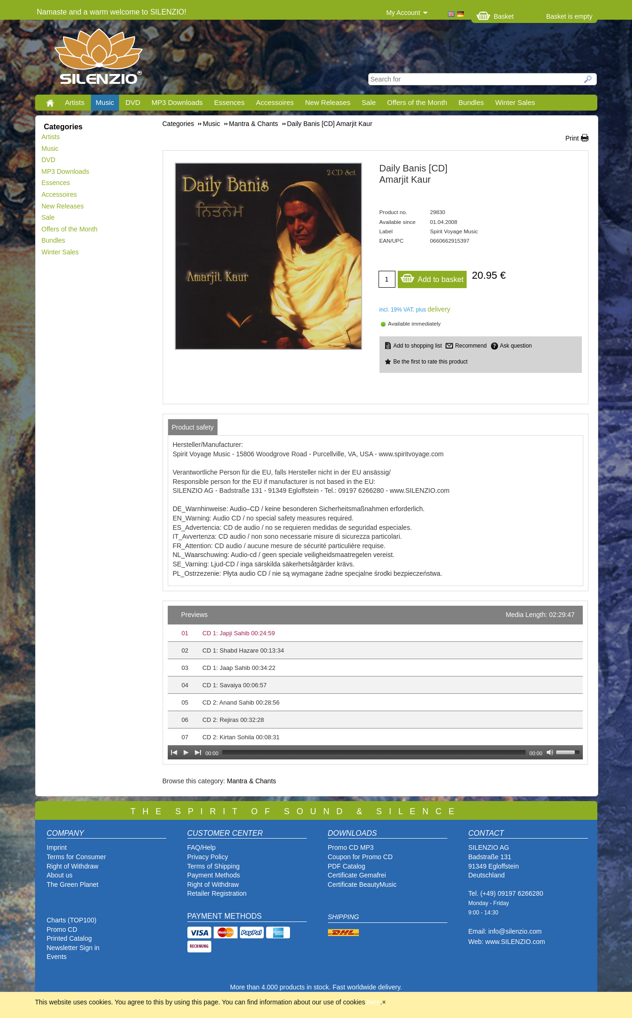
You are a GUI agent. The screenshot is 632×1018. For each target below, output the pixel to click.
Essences (229, 102)
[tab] (193, 427)
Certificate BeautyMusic (362, 884)
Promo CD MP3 (351, 847)
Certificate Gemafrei (357, 875)
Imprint (57, 847)
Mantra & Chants (251, 781)
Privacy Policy (207, 857)
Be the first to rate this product (431, 361)
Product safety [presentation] (193, 427)
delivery (439, 309)
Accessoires (275, 102)
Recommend (470, 345)
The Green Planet (73, 884)
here (373, 1002)
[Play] (186, 752)
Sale (369, 102)
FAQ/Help (201, 847)
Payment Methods (213, 875)
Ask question (516, 345)
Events (57, 956)
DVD (133, 102)
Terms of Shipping (213, 866)
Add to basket (432, 277)
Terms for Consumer (76, 857)
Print (572, 138)
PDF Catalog (346, 866)
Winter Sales (515, 102)
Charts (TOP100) (72, 920)
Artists (75, 102)
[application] (375, 682)
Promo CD (62, 929)
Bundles (471, 102)
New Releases (327, 102)
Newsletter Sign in (73, 947)
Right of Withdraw (72, 866)
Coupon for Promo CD (360, 857)
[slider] (374, 752)
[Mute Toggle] (550, 752)
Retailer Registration (217, 893)
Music (105, 102)
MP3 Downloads (177, 102)
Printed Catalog (69, 938)
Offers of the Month (417, 102)
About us (60, 875)
